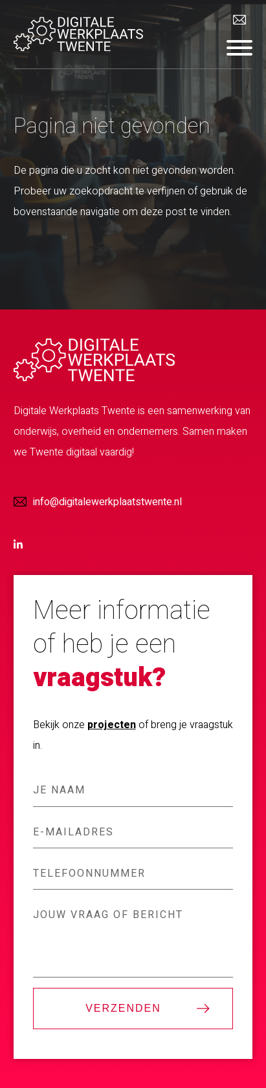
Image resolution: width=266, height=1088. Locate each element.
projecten (111, 725)
